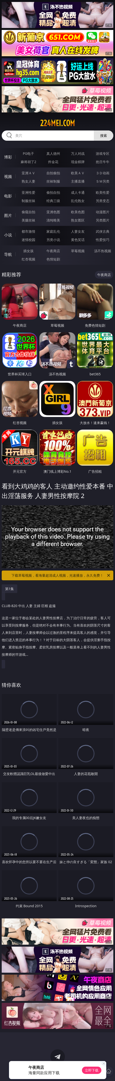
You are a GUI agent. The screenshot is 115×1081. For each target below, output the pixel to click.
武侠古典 (102, 231)
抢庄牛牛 (102, 161)
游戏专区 (102, 153)
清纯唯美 (53, 220)
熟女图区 (78, 220)
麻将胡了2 (28, 161)
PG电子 (28, 153)
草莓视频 (78, 251)
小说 (8, 235)
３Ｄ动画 (102, 173)
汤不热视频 (102, 251)
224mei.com (57, 123)
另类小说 (53, 239)
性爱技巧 (102, 239)
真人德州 (53, 153)
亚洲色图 (53, 212)
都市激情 (28, 231)
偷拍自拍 (53, 192)
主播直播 (78, 181)
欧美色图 (78, 212)
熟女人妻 (28, 181)
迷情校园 (28, 239)
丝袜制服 (53, 181)
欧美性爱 (102, 192)
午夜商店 (53, 251)
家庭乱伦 (53, 231)
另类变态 (102, 200)
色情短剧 (53, 259)
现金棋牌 (78, 161)
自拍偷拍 (53, 173)
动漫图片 (102, 212)
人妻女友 (78, 231)
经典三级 (53, 200)
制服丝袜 (28, 200)
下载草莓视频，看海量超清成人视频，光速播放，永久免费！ (61, 575)
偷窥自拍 (28, 212)
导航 (8, 254)
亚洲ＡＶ (28, 173)
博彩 (8, 157)
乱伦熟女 (78, 200)
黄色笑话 (78, 239)
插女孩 (28, 251)
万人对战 (78, 153)
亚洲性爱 (28, 192)
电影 (8, 196)
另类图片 (102, 220)
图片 (8, 215)
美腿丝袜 (28, 220)
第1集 (9, 588)
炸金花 (53, 161)
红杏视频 (28, 259)
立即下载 (91, 1070)
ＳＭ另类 (102, 181)
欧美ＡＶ (78, 173)
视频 (8, 176)
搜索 (103, 135)
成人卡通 (78, 192)
